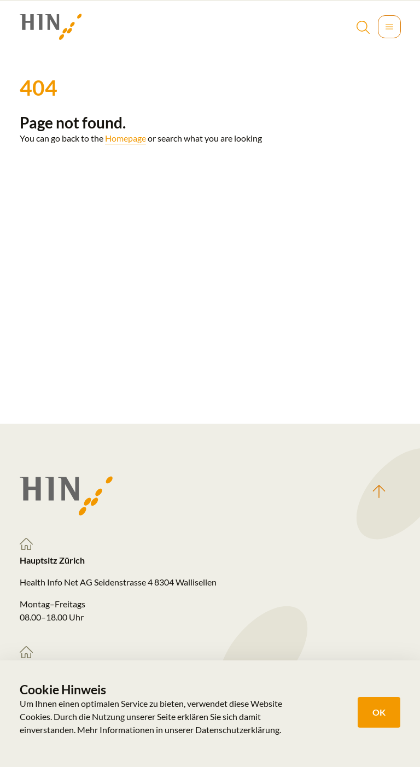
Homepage (125, 138)
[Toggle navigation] (389, 27)
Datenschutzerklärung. (238, 729)
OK (379, 712)
